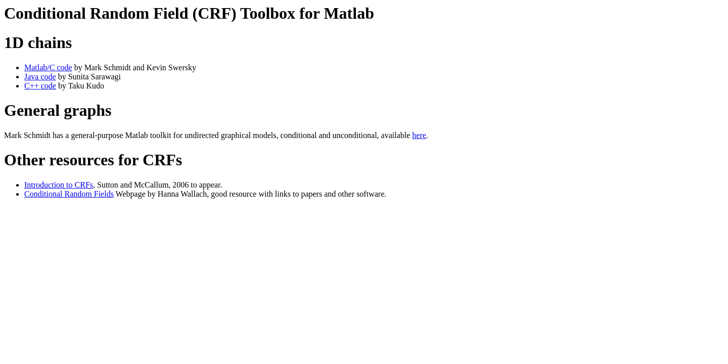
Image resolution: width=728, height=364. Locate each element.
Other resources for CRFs (93, 160)
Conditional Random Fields (69, 194)
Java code (40, 76)
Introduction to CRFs (58, 184)
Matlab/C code (48, 67)
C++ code (40, 85)
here (419, 135)
